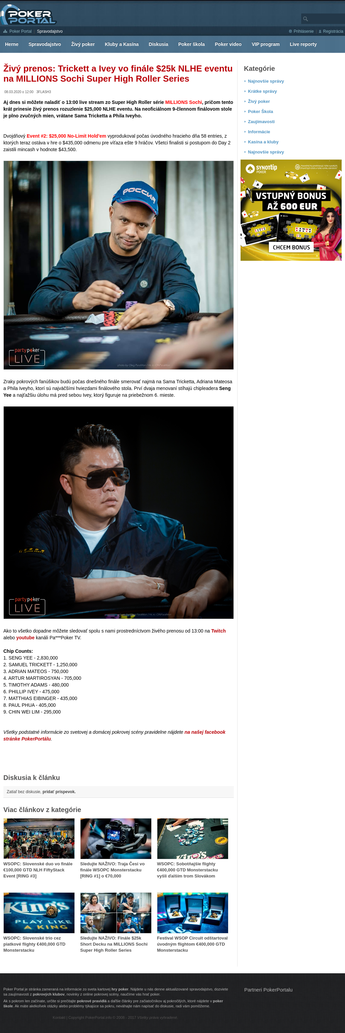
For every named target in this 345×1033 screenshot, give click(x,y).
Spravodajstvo (50, 31)
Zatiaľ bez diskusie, (41, 791)
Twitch (218, 631)
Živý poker (83, 44)
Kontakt (59, 1017)
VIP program (266, 44)
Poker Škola (260, 111)
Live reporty (303, 44)
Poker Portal (20, 31)
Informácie (259, 131)
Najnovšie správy (266, 81)
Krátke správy (262, 91)
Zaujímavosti (261, 121)
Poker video (228, 44)
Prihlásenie (304, 31)
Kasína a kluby (263, 141)
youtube (25, 637)
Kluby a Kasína (121, 44)
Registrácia (333, 31)
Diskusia (158, 44)
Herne (12, 44)
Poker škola (191, 44)
